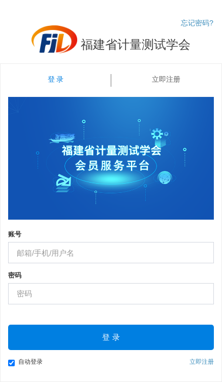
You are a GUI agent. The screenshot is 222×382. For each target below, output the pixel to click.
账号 (14, 234)
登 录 (56, 79)
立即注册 (166, 79)
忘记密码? (197, 23)
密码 (14, 275)
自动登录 (25, 362)
